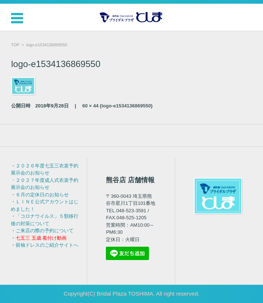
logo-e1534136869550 (126, 106)
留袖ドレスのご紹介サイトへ (47, 245)
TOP (15, 45)
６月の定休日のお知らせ (42, 194)
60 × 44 (90, 106)
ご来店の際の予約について (45, 230)
